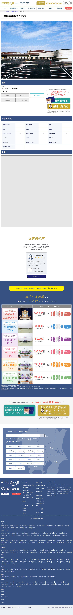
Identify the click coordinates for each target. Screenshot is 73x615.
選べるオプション (32, 8)
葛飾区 (25, 525)
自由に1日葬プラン (10, 352)
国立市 (26, 533)
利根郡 (53, 569)
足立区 (2, 525)
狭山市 (6, 542)
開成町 (51, 550)
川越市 (30, 540)
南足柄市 (59, 552)
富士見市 (59, 542)
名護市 (2, 602)
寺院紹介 (23, 501)
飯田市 (6, 597)
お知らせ (17, 3)
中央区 (2, 528)
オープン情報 (39, 512)
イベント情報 (22, 3)
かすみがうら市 (31, 582)
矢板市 (53, 576)
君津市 (7, 562)
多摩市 (55, 533)
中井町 (26, 552)
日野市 (35, 535)
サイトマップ (28, 607)
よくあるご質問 (27, 3)
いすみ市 (12, 559)
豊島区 (12, 528)
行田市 (40, 540)
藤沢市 (44, 552)
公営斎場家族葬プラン (10, 314)
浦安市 (39, 559)
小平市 (42, 533)
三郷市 (63, 542)
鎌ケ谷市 (53, 559)
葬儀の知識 (59, 8)
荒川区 (6, 525)
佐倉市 (12, 562)
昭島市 (2, 533)
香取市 (48, 559)
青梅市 (17, 533)
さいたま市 (68, 540)
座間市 (7, 552)
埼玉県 (2, 538)
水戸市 (14, 586)
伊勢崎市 (12, 569)
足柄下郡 (12, 550)
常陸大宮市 (65, 584)
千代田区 (7, 528)
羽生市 (39, 542)
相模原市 (3, 552)
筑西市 (11, 584)
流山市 (43, 562)
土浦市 (29, 584)
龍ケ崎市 (19, 586)
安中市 (6, 569)
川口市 (25, 540)
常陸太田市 (58, 584)
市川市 (21, 559)
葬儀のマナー (40, 503)
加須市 (21, 540)
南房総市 (3, 564)
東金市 (34, 562)
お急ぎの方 (68, 8)
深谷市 (53, 542)
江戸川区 (16, 525)
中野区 (16, 528)
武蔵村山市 (64, 535)
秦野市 (35, 552)
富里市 (39, 562)
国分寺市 (37, 533)
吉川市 (2, 545)
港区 (30, 528)
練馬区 (21, 528)
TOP (5, 8)
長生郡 (30, 562)
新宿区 (47, 525)
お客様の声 (50, 8)
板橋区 (11, 525)
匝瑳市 (16, 562)
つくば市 (16, 584)
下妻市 (65, 582)
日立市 (2, 586)
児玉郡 (62, 540)
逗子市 (16, 552)
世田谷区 (61, 525)
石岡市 (2, 582)
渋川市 (40, 569)
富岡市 (58, 569)
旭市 (2, 559)
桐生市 (35, 569)
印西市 (30, 559)
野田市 (58, 562)
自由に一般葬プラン (10, 377)
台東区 (66, 525)
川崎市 (60, 550)
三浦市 (53, 552)
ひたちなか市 (8, 586)
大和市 (63, 552)
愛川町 (2, 550)
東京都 (2, 522)
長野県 (2, 594)
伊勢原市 (26, 550)
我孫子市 (6, 559)
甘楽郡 (25, 569)
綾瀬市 (21, 550)
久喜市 (44, 540)
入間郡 (6, 540)
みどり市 (7, 571)
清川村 (64, 550)
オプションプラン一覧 (27, 505)
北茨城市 (43, 582)
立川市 (51, 533)
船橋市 (62, 562)
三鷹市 (53, 535)
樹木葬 (24, 513)
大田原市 (13, 576)
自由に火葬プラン (10, 339)
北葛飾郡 (35, 540)
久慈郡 (47, 582)
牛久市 (15, 582)
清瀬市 (22, 533)
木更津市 (3, 562)
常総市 (2, 584)
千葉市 (21, 562)
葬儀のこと (40, 498)
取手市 (34, 584)
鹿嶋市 (24, 582)
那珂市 (38, 584)
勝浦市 (62, 559)
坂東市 (47, 584)
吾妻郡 (2, 569)
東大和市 (30, 535)
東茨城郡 (53, 584)
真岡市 (49, 576)
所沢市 (30, 542)
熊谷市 (49, 540)
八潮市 (68, 542)
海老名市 (32, 550)
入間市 (11, 540)
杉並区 (51, 525)
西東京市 (3, 535)
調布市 (60, 533)
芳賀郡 (44, 576)
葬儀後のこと (40, 501)
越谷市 (58, 540)
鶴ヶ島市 (25, 542)
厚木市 (16, 550)
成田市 (53, 562)
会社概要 (3, 607)
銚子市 (25, 562)
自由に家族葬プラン (10, 365)
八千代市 (8, 564)
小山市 (17, 576)
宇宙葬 (24, 508)
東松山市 (49, 542)
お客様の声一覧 (36, 276)
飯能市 (43, 542)
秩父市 (20, 542)
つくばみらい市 (23, 584)
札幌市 (2, 591)
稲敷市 (11, 582)
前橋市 (2, 571)
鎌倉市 (55, 550)
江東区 (33, 525)
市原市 (25, 559)
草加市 (15, 542)
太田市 (21, 569)
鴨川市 (58, 559)
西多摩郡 (65, 533)
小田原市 (46, 550)
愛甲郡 (6, 550)
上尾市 (2, 540)
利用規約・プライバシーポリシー (15, 607)
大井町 (41, 550)
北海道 (2, 589)
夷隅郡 (16, 559)
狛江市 (46, 533)
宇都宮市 (7, 576)
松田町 (49, 552)
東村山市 (25, 535)
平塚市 (40, 552)
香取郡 (43, 559)
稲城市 (13, 533)
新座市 (34, 542)
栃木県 (2, 574)
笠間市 (20, 582)
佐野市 (26, 576)
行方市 (43, 584)
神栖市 (37, 582)
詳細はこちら (67, 314)
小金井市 (32, 533)
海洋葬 (24, 510)
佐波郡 (12, 571)
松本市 (2, 597)
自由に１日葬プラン (28, 492)
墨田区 (56, 525)
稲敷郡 (6, 582)
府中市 (44, 535)
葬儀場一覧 (39, 482)
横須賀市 (69, 552)
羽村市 (13, 535)
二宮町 (31, 552)
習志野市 (49, 562)
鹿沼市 (22, 576)
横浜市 (2, 554)
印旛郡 (34, 559)
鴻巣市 (53, 540)
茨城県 (2, 580)
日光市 (40, 576)
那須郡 (35, 576)
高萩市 (6, 584)
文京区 (25, 528)
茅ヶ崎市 (22, 552)
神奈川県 (3, 548)
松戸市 (67, 562)
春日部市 (16, 540)
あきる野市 (7, 533)
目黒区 (33, 528)
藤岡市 (67, 569)
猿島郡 (61, 582)
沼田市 (62, 569)
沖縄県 (2, 600)
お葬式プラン (23, 8)
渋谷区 (42, 525)
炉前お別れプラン (10, 327)
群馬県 (2, 567)
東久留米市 (18, 535)
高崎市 (44, 569)
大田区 (21, 525)
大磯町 (36, 550)
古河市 (52, 582)
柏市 (67, 559)
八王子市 (8, 535)
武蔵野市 (58, 535)
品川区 (38, 525)
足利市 (2, 576)
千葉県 (2, 557)
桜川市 (56, 582)
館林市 (49, 569)
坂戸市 (2, 542)
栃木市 (31, 576)
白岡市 (11, 542)
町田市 (48, 535)
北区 (30, 525)
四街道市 (14, 564)
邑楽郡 (16, 569)
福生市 (39, 535)
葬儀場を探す (41, 8)
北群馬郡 (31, 569)
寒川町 (12, 552)
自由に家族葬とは (13, 8)
